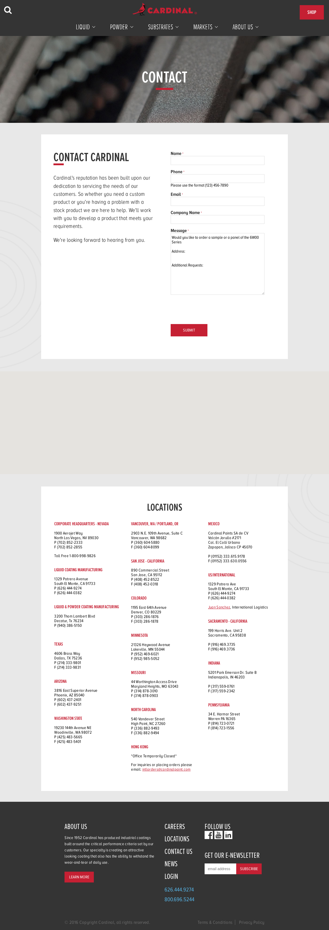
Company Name (185, 212)
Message (179, 230)
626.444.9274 (179, 889)
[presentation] (210, 310)
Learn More (79, 877)
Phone (176, 171)
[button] (111, 429)
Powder (119, 27)
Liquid (83, 27)
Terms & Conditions (215, 922)
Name (176, 153)
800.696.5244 (179, 899)
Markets (202, 27)
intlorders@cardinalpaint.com (166, 769)
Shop (311, 12)
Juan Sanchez (219, 607)
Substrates (160, 27)
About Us (243, 27)
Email (176, 194)
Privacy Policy (251, 922)
